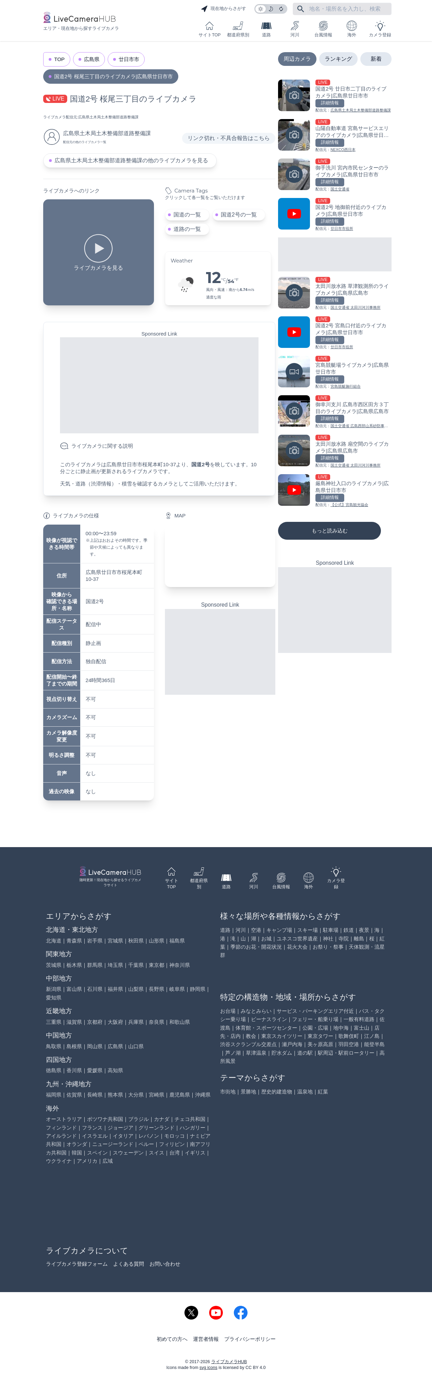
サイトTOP (209, 29)
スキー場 (307, 930)
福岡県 (53, 1095)
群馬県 (95, 965)
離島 (359, 938)
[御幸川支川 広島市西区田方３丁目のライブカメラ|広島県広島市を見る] (335, 412)
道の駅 (305, 1053)
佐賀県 (74, 1095)
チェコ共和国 (190, 1119)
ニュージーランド (112, 1144)
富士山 (361, 1028)
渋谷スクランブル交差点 (248, 1044)
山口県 (136, 1046)
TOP (59, 59)
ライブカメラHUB (229, 1361)
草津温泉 (256, 1053)
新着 (376, 59)
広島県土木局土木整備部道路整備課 (108, 117)
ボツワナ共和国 (105, 1119)
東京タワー (320, 1036)
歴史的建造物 (276, 1091)
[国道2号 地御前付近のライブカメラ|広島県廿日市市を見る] (335, 215)
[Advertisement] (159, 385)
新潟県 (53, 989)
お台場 (228, 1011)
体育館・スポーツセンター (266, 1028)
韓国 (77, 1153)
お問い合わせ (164, 1264)
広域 (108, 1161)
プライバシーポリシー (250, 1339)
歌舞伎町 (348, 1036)
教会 (251, 1036)
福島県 (177, 941)
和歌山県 (179, 1022)
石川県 (95, 989)
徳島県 (53, 1070)
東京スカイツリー (281, 1036)
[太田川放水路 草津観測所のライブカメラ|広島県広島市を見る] (335, 294)
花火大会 (297, 947)
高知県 (115, 1070)
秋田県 (136, 941)
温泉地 (305, 1091)
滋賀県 (74, 1022)
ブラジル (138, 1119)
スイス (156, 1153)
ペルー (146, 1144)
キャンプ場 (279, 930)
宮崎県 (156, 1095)
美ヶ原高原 (320, 1044)
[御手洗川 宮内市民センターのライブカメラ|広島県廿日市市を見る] (335, 175)
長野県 (156, 989)
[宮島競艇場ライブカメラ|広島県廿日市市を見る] (335, 373)
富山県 (74, 989)
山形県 (156, 941)
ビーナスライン (269, 1019)
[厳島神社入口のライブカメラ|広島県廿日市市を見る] (335, 491)
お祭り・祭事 (328, 947)
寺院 (343, 938)
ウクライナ (59, 1161)
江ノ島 (372, 1036)
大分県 (136, 1095)
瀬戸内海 (292, 1044)
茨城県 (53, 965)
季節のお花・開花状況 (256, 947)
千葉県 (136, 965)
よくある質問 (128, 1264)
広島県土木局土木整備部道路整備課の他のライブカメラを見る (131, 160)
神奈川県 (179, 965)
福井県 (115, 989)
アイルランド (61, 1136)
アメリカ (87, 1161)
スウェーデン (128, 1153)
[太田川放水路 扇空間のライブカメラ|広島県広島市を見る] (335, 452)
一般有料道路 (359, 1019)
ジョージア (120, 1128)
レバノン (149, 1136)
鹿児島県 (179, 1095)
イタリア (123, 1136)
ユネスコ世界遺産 (297, 938)
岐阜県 (177, 989)
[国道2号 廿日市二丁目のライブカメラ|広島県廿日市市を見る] (335, 97)
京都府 (95, 1022)
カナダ (161, 1119)
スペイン (97, 1153)
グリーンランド (157, 1128)
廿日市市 (129, 59)
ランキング (338, 59)
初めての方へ (172, 1339)
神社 (328, 938)
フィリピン (172, 1144)
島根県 (74, 1046)
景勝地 (248, 1091)
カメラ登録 (380, 29)
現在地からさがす (223, 8)
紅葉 (323, 1091)
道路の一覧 (187, 229)
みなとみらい (256, 1011)
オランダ (77, 1144)
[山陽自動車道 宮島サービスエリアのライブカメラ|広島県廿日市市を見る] (335, 136)
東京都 (156, 965)
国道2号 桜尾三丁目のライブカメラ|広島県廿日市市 (113, 76)
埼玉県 (115, 965)
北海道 (53, 941)
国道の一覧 (187, 215)
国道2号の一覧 (239, 215)
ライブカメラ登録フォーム (77, 1264)
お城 (266, 938)
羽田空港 (348, 1044)
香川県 (74, 1070)
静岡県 (197, 989)
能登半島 (374, 1044)
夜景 (364, 930)
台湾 (174, 1153)
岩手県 (95, 941)
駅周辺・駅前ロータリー (346, 1053)
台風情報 (323, 29)
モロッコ (174, 1136)
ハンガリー (192, 1128)
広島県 (91, 59)
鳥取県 (53, 1046)
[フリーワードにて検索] (301, 9)
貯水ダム (282, 1053)
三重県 (53, 1022)
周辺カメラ (297, 59)
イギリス (195, 1153)
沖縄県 (203, 1095)
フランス (92, 1128)
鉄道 (349, 930)
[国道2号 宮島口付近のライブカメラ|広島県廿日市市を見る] (335, 333)
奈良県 (156, 1022)
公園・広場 (315, 1028)
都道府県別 (238, 29)
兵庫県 (136, 1022)
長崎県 (95, 1095)
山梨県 (136, 989)
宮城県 (115, 941)
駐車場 (330, 930)
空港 (256, 930)
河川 (295, 29)
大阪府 (115, 1022)
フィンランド (61, 1128)
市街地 (228, 1091)
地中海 (341, 1028)
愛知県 (53, 997)
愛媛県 (95, 1070)
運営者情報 (206, 1339)
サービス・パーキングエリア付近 (315, 1011)
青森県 (74, 941)
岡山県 (95, 1046)
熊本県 (115, 1095)
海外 (352, 29)
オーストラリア (64, 1119)
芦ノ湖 (233, 1053)
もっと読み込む (330, 531)
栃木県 (74, 965)
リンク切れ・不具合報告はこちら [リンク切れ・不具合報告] (229, 138)
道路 (266, 29)
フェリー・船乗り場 (315, 1019)
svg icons (208, 1367)
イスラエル (95, 1136)
